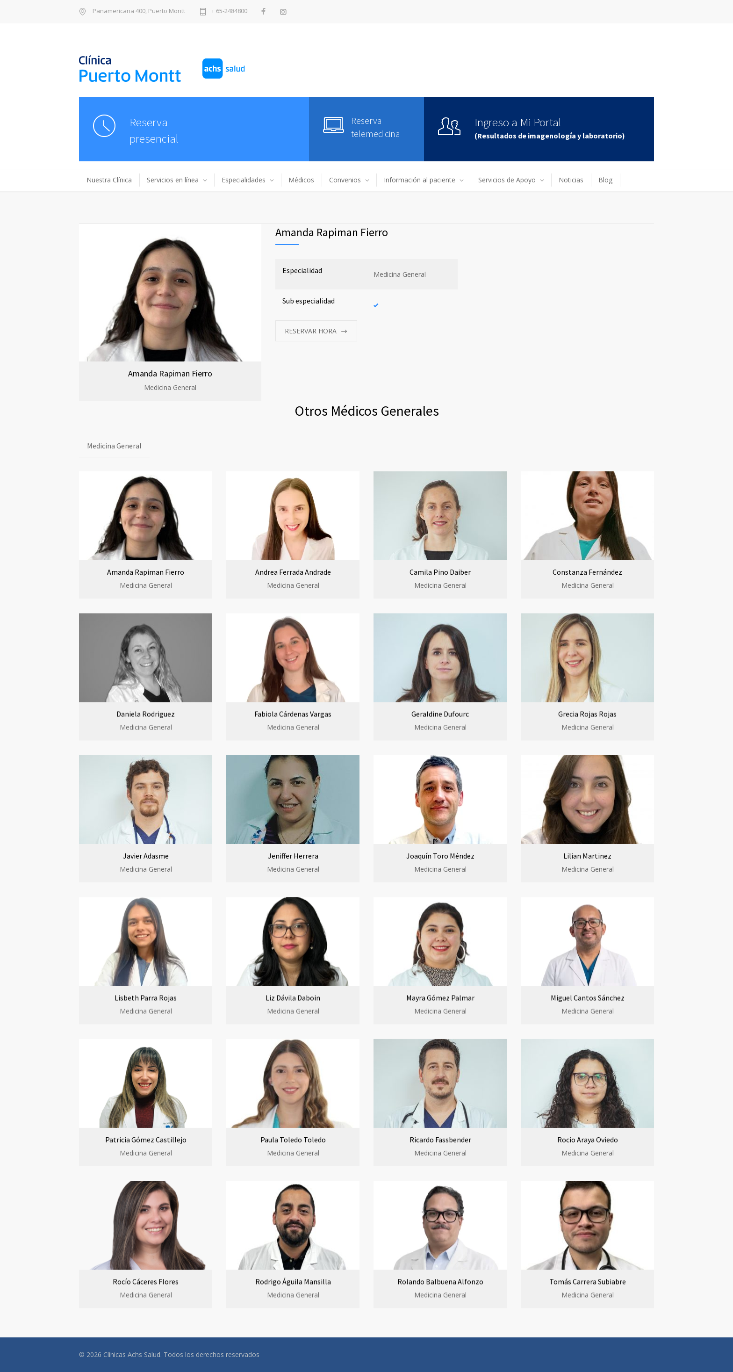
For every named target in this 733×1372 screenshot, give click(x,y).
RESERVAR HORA (311, 330)
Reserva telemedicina (375, 127)
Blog (605, 179)
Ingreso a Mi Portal (517, 122)
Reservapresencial (154, 130)
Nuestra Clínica (109, 179)
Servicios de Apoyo (507, 179)
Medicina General (114, 445)
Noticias (571, 179)
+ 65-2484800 (229, 11)
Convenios (345, 179)
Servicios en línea (173, 179)
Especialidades (244, 179)
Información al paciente (419, 179)
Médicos (301, 179)
